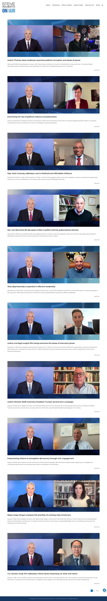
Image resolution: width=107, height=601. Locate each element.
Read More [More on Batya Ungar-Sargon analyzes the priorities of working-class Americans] (97, 526)
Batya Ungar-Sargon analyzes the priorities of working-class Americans (39, 515)
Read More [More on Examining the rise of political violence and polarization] (97, 126)
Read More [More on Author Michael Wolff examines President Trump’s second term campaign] (97, 411)
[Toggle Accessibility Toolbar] (104, 590)
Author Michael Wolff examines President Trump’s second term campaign (40, 402)
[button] (102, 5)
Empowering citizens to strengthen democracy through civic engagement (40, 458)
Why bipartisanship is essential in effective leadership (31, 286)
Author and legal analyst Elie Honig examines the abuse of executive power (41, 343)
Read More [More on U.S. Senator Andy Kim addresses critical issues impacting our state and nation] (97, 583)
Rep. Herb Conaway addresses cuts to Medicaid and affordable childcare (39, 173)
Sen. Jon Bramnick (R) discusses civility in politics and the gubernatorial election (43, 230)
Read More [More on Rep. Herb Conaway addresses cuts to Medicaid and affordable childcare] (97, 183)
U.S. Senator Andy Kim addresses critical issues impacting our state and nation (42, 574)
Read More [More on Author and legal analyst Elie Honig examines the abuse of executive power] (97, 355)
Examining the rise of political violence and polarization (32, 117)
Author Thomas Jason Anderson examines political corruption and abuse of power (43, 60)
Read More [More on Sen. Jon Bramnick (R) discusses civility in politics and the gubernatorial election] (97, 239)
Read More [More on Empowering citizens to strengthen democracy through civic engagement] (97, 468)
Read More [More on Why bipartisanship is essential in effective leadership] (97, 296)
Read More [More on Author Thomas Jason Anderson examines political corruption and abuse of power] (97, 70)
